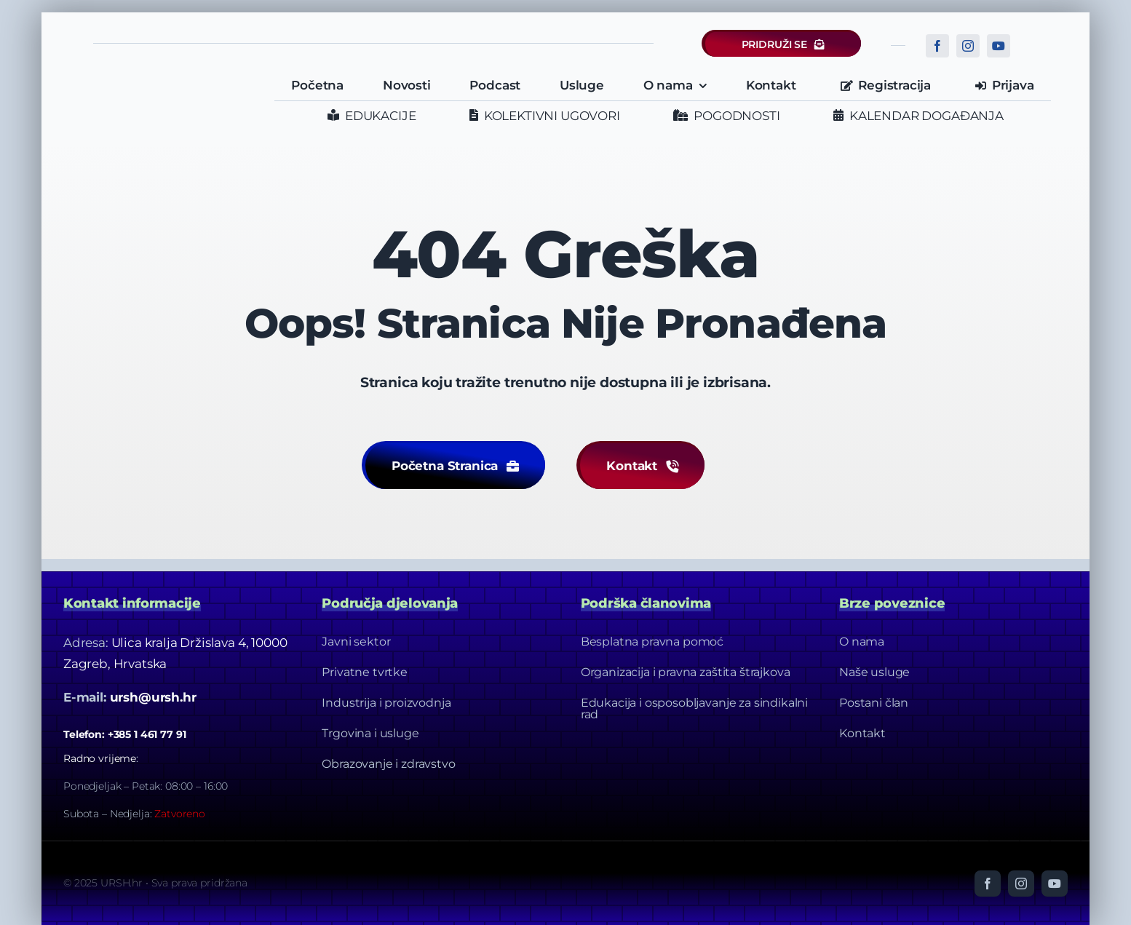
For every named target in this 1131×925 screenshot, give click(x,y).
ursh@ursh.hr (153, 697)
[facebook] (937, 45)
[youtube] (998, 45)
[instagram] (968, 45)
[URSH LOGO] (163, 79)
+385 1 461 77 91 (147, 734)
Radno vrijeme (99, 758)
